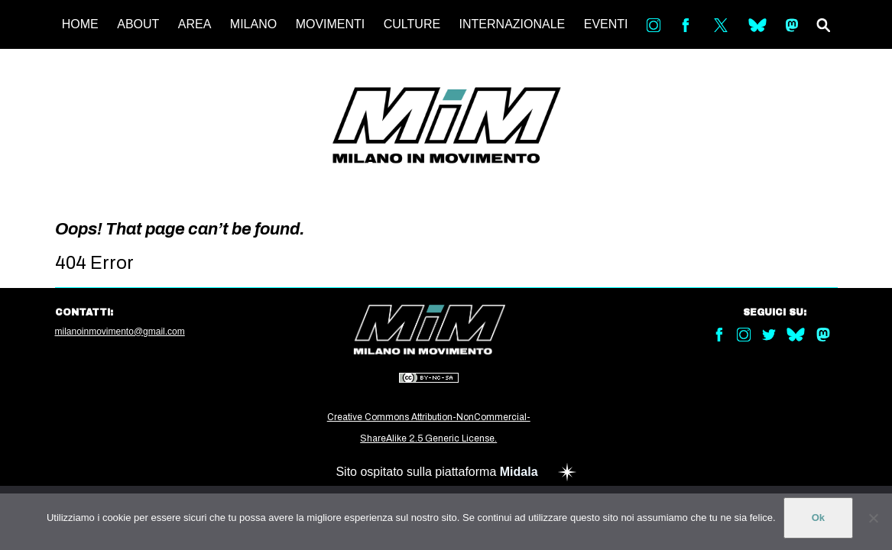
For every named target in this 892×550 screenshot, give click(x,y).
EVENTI (606, 24)
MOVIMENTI (330, 24)
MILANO (253, 24)
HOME (80, 24)
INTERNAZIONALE (512, 24)
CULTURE (412, 24)
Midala (519, 471)
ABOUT (138, 24)
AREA (195, 24)
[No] (873, 518)
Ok (818, 517)
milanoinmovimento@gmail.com (120, 331)
